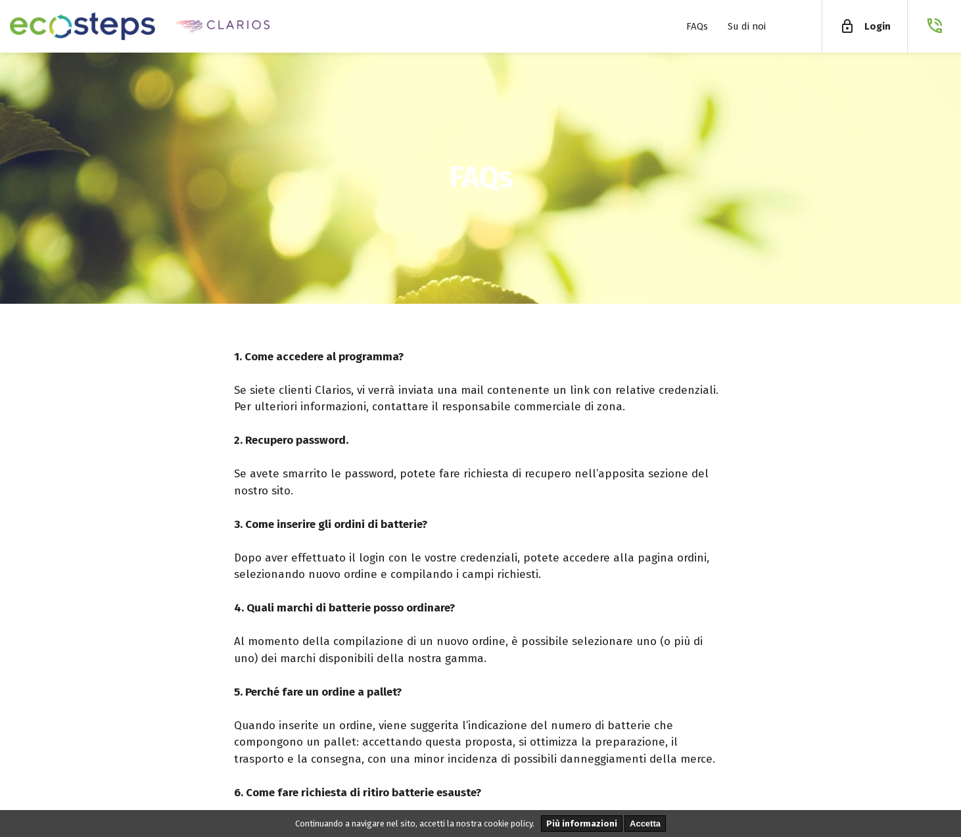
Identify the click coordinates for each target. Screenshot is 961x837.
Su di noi (747, 26)
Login (865, 26)
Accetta (645, 823)
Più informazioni (581, 823)
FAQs (697, 26)
